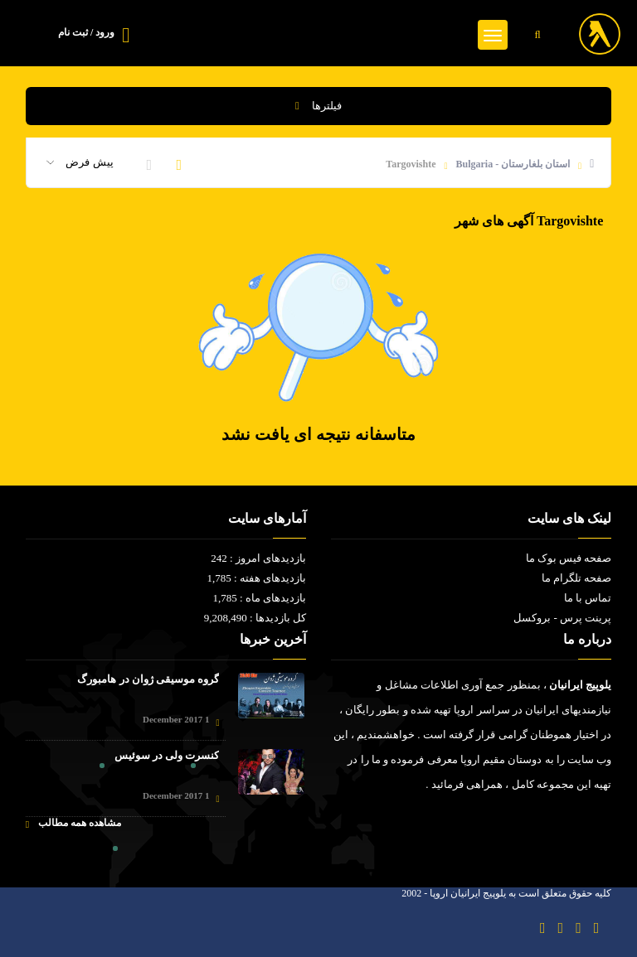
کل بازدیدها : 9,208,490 (255, 617)
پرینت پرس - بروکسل (562, 617)
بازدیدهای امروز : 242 (258, 558)
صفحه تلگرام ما (577, 578)
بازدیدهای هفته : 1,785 (256, 578)
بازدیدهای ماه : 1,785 (259, 598)
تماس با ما (588, 598)
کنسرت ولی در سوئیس (167, 755)
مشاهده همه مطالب (73, 823)
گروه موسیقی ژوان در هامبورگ (148, 679)
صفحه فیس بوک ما (569, 558)
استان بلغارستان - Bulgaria (512, 164)
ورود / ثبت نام (86, 32)
